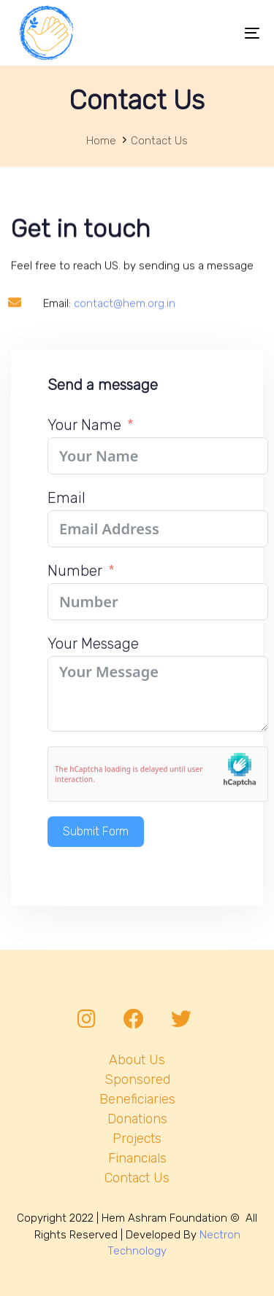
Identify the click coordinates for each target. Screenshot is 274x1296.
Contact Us (137, 1178)
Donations (137, 1119)
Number (74, 584)
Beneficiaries (137, 1099)
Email (66, 511)
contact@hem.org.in (124, 336)
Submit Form (96, 845)
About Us (137, 1060)
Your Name (84, 439)
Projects (137, 1139)
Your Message (93, 657)
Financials (137, 1158)
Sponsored (137, 1079)
